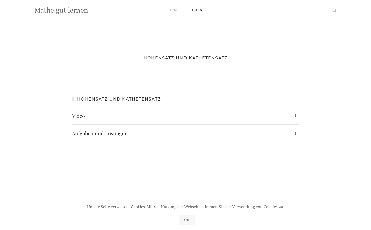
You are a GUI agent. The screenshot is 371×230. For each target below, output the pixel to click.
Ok (187, 220)
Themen (195, 10)
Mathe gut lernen (61, 10)
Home (174, 10)
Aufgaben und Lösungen (100, 133)
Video (78, 115)
